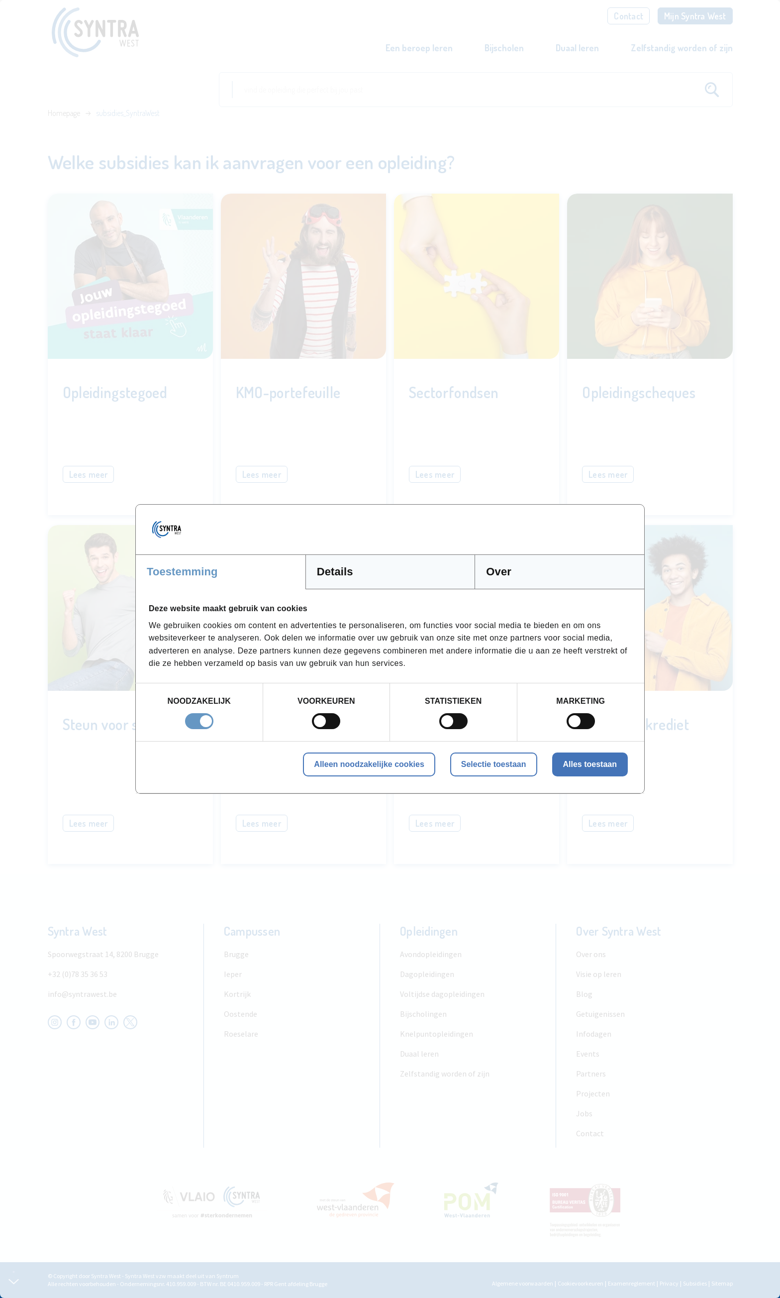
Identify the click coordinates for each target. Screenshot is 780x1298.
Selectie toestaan (493, 764)
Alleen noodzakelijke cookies (369, 764)
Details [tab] (335, 571)
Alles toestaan (590, 764)
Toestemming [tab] (182, 571)
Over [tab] (498, 571)
